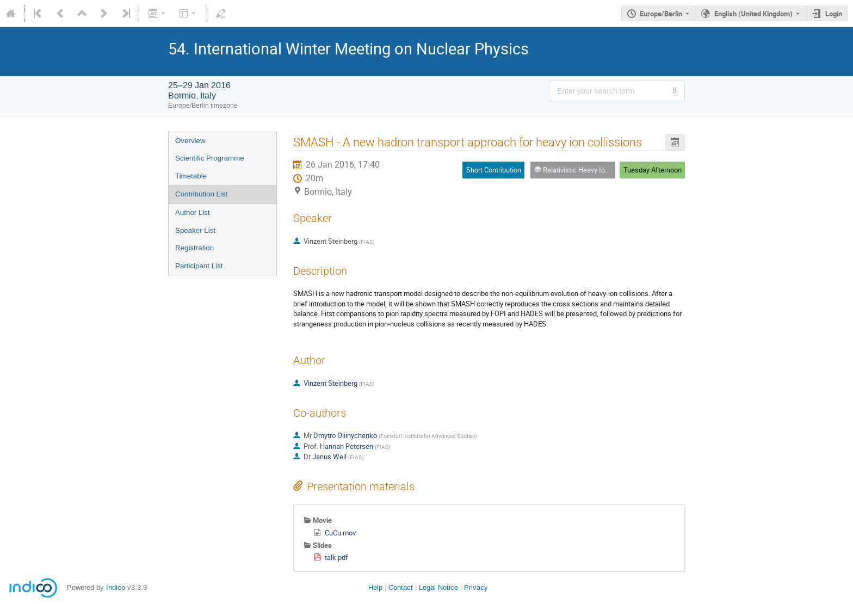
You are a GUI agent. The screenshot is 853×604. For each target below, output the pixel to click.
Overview (190, 141)
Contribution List (201, 194)
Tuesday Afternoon (652, 170)
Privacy (476, 587)
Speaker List (195, 230)
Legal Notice (438, 587)
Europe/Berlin (661, 14)
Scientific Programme (209, 158)
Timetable (191, 176)
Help (375, 587)
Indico (115, 587)
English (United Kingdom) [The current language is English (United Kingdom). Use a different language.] (753, 14)
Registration (194, 248)
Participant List (198, 266)
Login (833, 14)
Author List (192, 212)
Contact (400, 587)
